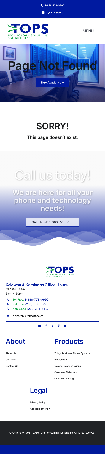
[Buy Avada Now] (52, 83)
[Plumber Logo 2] (28, 24)
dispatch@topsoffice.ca (28, 316)
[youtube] (65, 326)
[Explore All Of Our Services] (52, 223)
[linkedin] (39, 326)
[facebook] (46, 326)
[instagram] (59, 326)
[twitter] (52, 326)
